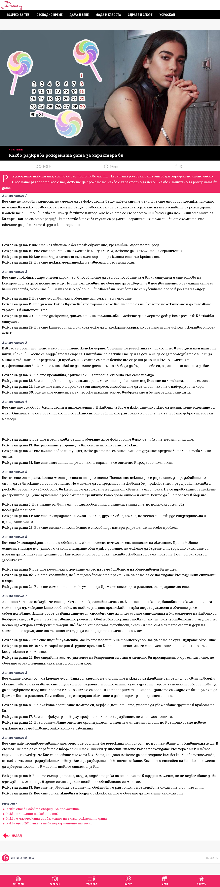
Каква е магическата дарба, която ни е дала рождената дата (56, 818)
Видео (128, 880)
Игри (165, 880)
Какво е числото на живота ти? (32, 814)
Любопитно (16, 149)
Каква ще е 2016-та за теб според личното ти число (49, 823)
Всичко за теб (18, 15)
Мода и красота (108, 15)
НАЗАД (12, 836)
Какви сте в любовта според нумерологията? (43, 809)
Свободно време (49, 15)
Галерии (55, 880)
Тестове (91, 880)
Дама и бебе (79, 15)
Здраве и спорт (140, 15)
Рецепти (18, 880)
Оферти (201, 880)
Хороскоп (167, 15)
